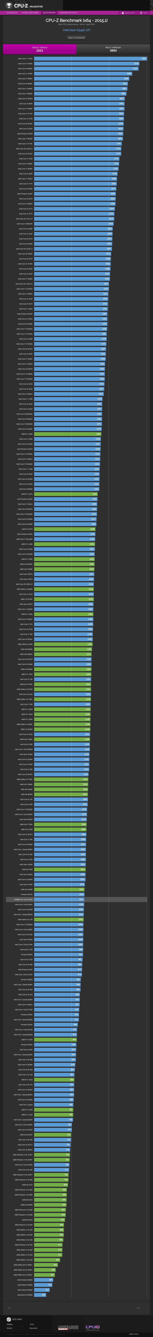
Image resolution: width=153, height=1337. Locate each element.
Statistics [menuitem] (12, 13)
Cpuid (92, 1328)
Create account (129, 13)
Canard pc (68, 1328)
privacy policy (134, 1334)
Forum (32, 1324)
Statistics (10, 1324)
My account (33, 1328)
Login (145, 13)
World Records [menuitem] (30, 13)
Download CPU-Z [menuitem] (69, 13)
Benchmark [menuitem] (49, 13)
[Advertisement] (106, 5)
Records (9, 1328)
